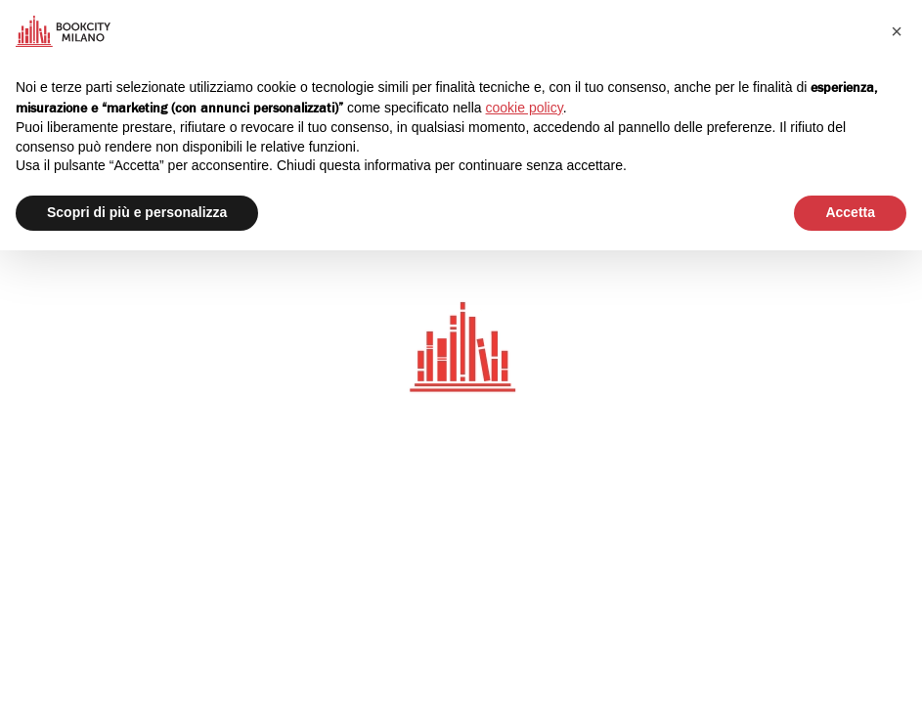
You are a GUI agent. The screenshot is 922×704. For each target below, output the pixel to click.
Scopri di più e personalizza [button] (137, 212)
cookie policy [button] (524, 107)
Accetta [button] (850, 212)
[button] (896, 31)
